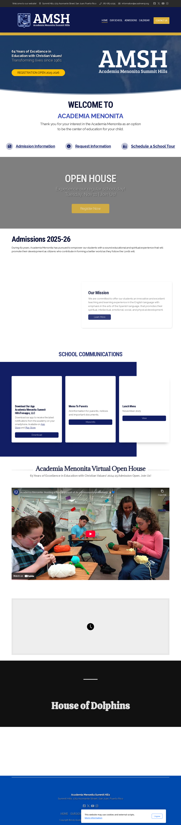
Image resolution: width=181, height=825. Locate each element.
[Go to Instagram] (167, 3)
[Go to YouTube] (163, 3)
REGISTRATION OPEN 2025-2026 (38, 72)
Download (37, 435)
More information (60, 817)
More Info (90, 422)
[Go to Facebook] (154, 3)
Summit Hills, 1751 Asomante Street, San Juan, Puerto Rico (69, 3)
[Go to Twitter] (159, 3)
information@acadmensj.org (135, 3)
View (144, 418)
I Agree (124, 816)
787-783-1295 (109, 3)
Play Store (30, 427)
